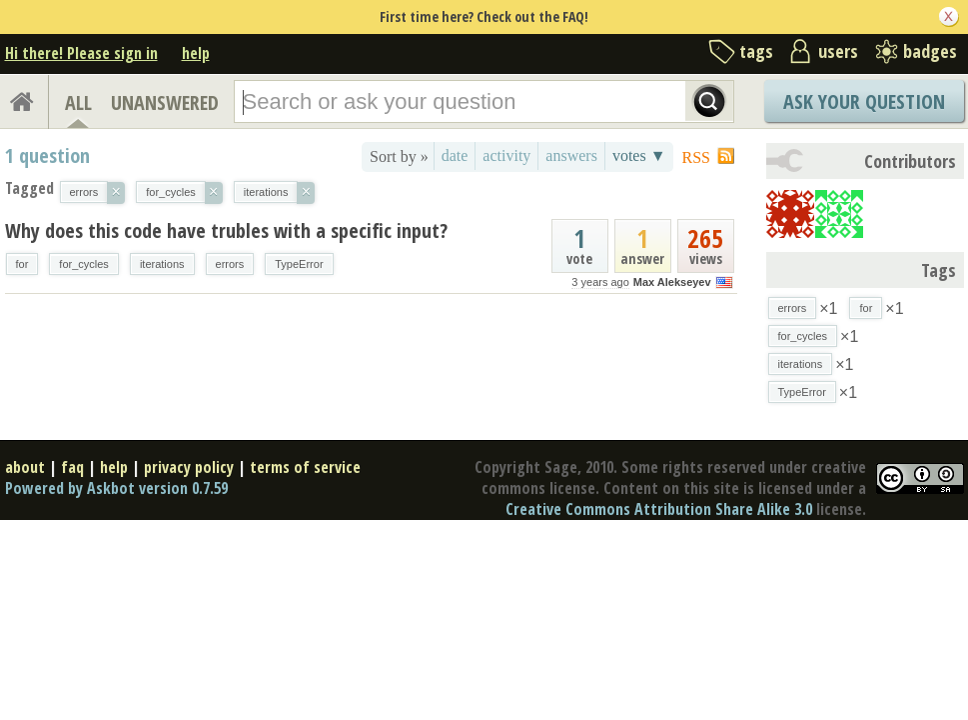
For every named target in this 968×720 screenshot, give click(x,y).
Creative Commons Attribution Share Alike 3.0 (658, 509)
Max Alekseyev (672, 282)
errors (230, 264)
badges (930, 51)
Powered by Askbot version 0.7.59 (116, 488)
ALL (78, 102)
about (25, 467)
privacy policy (189, 467)
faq (72, 467)
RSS (696, 157)
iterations (162, 264)
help (196, 53)
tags (756, 51)
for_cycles (84, 264)
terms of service (305, 467)
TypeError (299, 264)
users (838, 51)
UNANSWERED (165, 102)
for (22, 264)
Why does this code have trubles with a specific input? (226, 230)
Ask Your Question (864, 101)
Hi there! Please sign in (81, 53)
